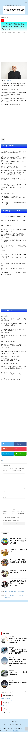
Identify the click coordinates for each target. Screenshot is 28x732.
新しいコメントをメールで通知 (12, 517)
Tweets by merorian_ (6, 699)
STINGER (16, 731)
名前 (4, 491)
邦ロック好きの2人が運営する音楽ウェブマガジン (14, 724)
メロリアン (4, 705)
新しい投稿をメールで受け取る (12, 520)
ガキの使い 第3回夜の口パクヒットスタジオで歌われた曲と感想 (18, 541)
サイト (4, 503)
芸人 (3, 460)
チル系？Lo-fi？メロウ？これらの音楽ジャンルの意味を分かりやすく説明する (18, 651)
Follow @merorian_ (6, 698)
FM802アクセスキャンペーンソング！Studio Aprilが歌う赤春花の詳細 (18, 640)
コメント (5, 472)
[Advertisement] (14, 48)
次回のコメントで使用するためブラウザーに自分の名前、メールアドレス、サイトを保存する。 (13, 513)
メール (5, 497)
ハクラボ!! (8, 80)
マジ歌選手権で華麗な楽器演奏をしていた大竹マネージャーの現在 (18, 583)
